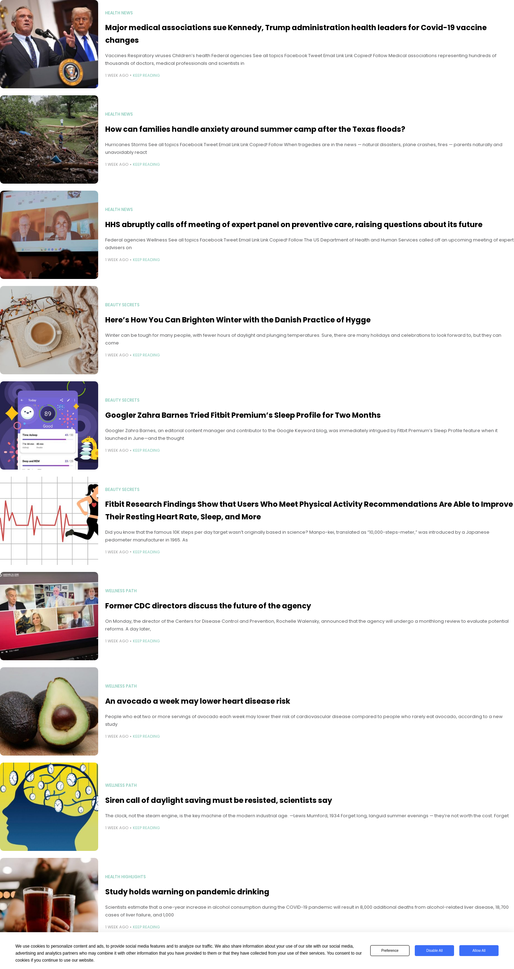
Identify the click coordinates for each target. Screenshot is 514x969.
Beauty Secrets (122, 305)
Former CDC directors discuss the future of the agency (208, 606)
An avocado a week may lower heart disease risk (197, 701)
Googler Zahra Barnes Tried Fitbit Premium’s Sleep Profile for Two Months (243, 415)
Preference (390, 951)
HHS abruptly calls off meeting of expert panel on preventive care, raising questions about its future (293, 224)
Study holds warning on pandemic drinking (187, 892)
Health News (119, 13)
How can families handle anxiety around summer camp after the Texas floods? (255, 129)
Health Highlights (125, 877)
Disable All (434, 951)
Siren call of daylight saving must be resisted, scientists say (218, 800)
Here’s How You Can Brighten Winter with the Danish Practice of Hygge (238, 320)
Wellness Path (121, 591)
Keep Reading (146, 75)
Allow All (478, 951)
